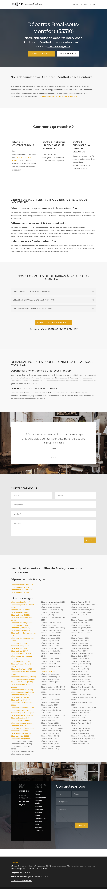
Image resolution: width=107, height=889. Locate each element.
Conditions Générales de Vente (21, 881)
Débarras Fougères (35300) (21, 718)
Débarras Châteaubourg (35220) (23, 677)
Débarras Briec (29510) (19, 648)
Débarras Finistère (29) (20, 587)
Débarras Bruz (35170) (19, 651)
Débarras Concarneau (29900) (22, 692)
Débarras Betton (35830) (20, 630)
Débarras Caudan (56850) (20, 661)
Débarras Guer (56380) (19, 731)
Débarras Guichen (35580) (21, 733)
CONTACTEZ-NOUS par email (53, 323)
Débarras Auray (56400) (20, 612)
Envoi (90, 540)
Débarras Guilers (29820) (20, 739)
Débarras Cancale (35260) (21, 654)
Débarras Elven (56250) (20, 710)
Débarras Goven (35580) (20, 726)
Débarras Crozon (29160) (20, 695)
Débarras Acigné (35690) (20, 602)
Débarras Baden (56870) (20, 615)
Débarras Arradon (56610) (20, 610)
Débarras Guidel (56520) (20, 736)
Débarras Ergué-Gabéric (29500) (23, 713)
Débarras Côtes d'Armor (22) (22, 585)
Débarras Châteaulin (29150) (22, 682)
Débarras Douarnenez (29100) (22, 708)
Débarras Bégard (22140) (20, 628)
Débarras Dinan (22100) (20, 697)
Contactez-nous (42, 54)
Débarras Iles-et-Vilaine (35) (22, 590)
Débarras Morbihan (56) (20, 592)
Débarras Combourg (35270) (22, 690)
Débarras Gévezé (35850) (20, 721)
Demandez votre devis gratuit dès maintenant (57, 96)
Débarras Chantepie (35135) (21, 669)
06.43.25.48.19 (68, 54)
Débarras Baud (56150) (19, 625)
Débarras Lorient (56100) (49, 671)
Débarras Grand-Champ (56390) (23, 728)
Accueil (75, 4)
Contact (93, 4)
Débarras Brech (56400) (20, 643)
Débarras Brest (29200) (20, 646)
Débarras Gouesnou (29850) (22, 723)
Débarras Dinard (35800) (20, 700)
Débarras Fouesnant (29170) (22, 715)
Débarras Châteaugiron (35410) (23, 679)
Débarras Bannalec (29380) (21, 623)
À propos (84, 4)
